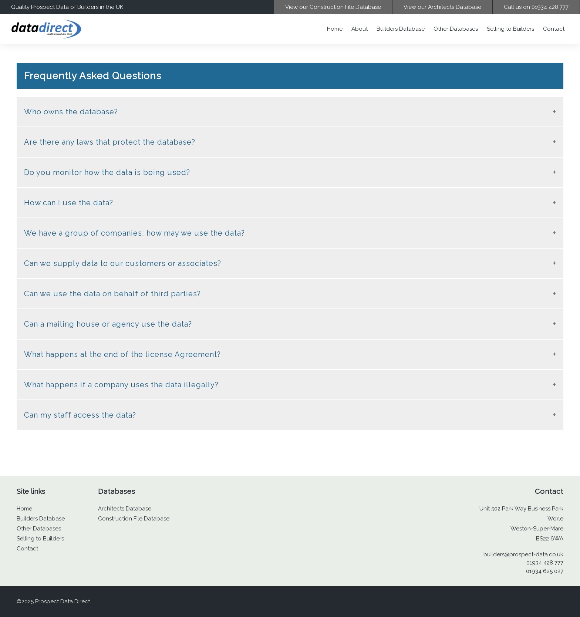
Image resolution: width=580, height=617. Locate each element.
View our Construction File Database (333, 7)
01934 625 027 (544, 571)
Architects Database (124, 508)
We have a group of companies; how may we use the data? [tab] (134, 233)
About (359, 29)
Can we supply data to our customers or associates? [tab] (122, 263)
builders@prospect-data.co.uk (523, 554)
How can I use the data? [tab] (68, 202)
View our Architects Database (442, 7)
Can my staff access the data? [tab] (80, 415)
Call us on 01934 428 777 (536, 7)
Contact (553, 29)
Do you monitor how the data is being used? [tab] (107, 172)
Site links (31, 491)
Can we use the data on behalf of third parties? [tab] (112, 293)
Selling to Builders (510, 29)
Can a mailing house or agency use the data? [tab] (108, 324)
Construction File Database (133, 518)
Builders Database (401, 29)
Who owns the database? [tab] (71, 111)
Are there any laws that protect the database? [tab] (109, 142)
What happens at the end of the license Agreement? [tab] (122, 354)
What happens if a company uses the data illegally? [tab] (121, 384)
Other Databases (456, 29)
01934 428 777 (544, 562)
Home (335, 29)
